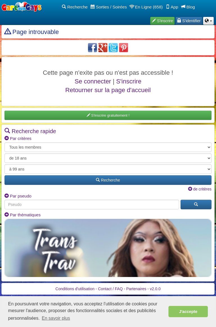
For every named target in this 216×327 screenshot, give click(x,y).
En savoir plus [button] (56, 318)
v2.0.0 (155, 289)
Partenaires (136, 289)
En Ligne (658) (146, 6)
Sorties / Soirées (109, 6)
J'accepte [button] (188, 311)
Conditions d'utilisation (74, 289)
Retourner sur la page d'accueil (108, 90)
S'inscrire (128, 81)
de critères (200, 189)
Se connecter (93, 81)
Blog (188, 6)
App (172, 6)
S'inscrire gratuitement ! (108, 115)
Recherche (75, 6)
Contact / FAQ (110, 289)
